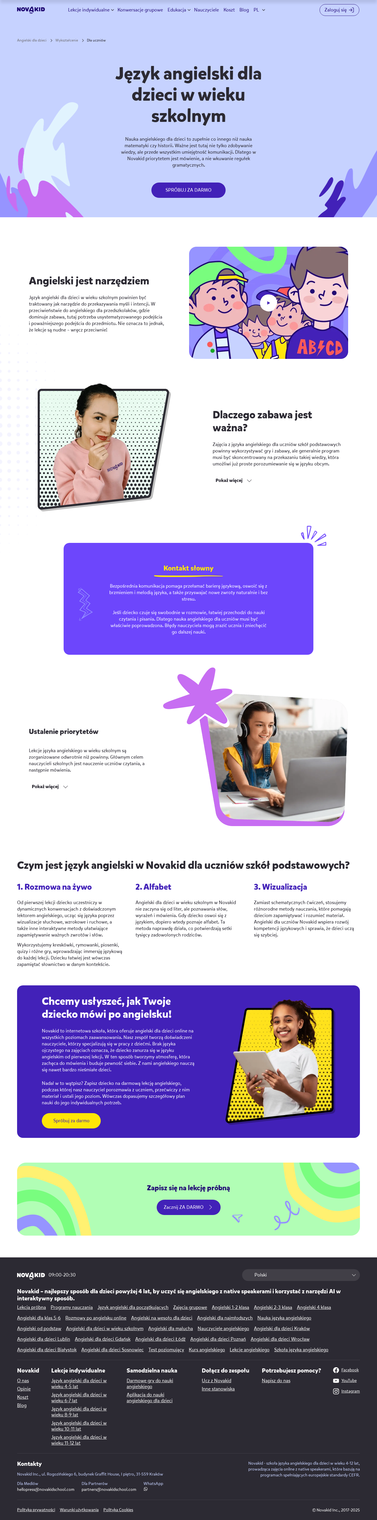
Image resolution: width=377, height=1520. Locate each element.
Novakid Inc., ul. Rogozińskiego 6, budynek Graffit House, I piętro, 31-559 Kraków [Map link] (90, 1474)
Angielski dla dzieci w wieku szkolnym (104, 1329)
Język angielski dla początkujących (132, 1307)
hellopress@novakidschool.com (46, 1489)
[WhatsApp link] (145, 1489)
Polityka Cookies (118, 1510)
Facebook (346, 1370)
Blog (244, 10)
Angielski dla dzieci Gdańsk (102, 1339)
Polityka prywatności (36, 1510)
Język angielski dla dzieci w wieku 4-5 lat (79, 1384)
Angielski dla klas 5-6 (39, 1318)
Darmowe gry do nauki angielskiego (150, 1384)
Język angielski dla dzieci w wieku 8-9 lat (79, 1412)
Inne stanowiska (218, 1389)
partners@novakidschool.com (109, 1489)
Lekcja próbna (31, 1307)
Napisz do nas (276, 1381)
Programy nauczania (72, 1307)
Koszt (229, 10)
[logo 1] (31, 1276)
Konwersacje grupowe (140, 10)
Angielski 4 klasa (314, 1307)
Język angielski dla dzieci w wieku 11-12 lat (79, 1440)
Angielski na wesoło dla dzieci (161, 1318)
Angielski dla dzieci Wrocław (280, 1339)
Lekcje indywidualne (89, 10)
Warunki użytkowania (79, 1510)
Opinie (24, 1389)
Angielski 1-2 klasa (230, 1307)
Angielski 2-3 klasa (273, 1307)
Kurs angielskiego (207, 1350)
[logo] (31, 10)
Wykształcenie (66, 40)
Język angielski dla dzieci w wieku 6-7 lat (79, 1398)
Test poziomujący (166, 1350)
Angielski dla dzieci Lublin (43, 1339)
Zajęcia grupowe (190, 1307)
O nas (23, 1381)
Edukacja (177, 10)
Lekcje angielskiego (249, 1350)
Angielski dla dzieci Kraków (282, 1329)
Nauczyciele (206, 10)
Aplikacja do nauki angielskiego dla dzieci (150, 1398)
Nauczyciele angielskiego (223, 1329)
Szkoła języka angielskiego (301, 1350)
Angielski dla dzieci (32, 40)
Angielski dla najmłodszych (225, 1318)
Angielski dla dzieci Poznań (218, 1339)
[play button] (268, 303)
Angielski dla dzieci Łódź (160, 1339)
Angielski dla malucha (170, 1329)
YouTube (345, 1381)
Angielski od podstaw (39, 1329)
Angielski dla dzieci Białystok (47, 1350)
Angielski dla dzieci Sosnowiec (112, 1350)
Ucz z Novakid (216, 1381)
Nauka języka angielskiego (284, 1318)
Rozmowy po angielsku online (95, 1318)
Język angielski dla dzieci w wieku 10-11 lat (79, 1426)
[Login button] (340, 10)
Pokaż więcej (229, 480)
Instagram (346, 1391)
